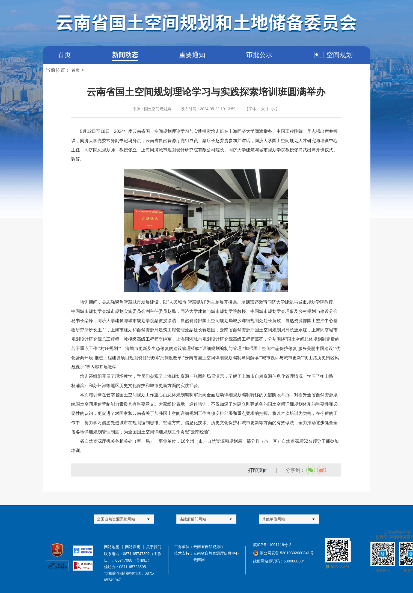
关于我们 (153, 547)
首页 (64, 54)
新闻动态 (125, 54)
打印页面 (258, 470)
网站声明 (133, 547)
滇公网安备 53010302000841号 (287, 553)
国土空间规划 (333, 54)
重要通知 (192, 54)
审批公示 (259, 54)
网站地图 (112, 547)
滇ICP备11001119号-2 (272, 545)
